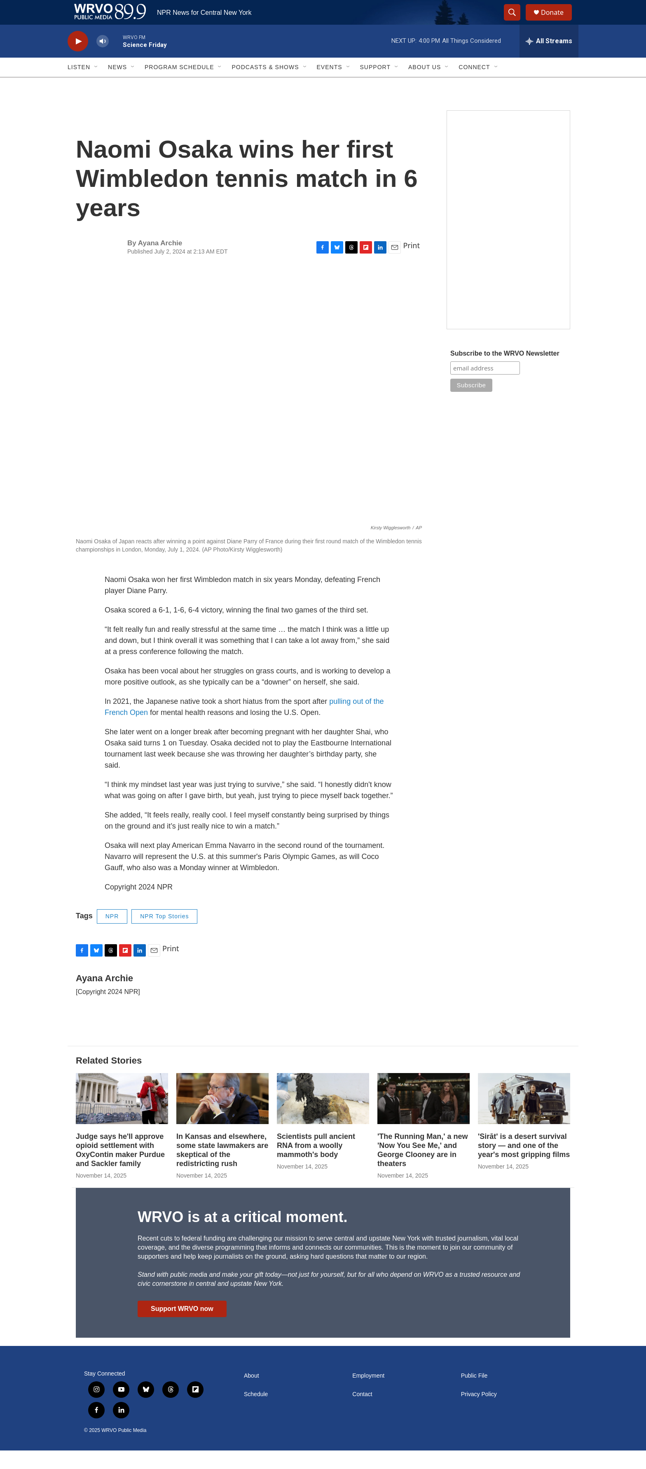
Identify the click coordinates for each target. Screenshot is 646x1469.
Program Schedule (179, 85)
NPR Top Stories (164, 934)
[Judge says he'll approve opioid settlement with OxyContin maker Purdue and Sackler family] (122, 1117)
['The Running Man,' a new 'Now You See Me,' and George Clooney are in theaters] (423, 1117)
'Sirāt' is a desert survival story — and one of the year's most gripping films (524, 1164)
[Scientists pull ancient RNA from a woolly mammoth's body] (323, 1117)
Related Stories (109, 1079)
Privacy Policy (479, 1413)
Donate (557, 21)
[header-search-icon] (516, 22)
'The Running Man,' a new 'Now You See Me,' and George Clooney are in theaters (422, 1168)
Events (329, 85)
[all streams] (549, 59)
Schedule (256, 1413)
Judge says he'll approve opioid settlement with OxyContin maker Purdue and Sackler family (120, 1168)
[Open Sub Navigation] (96, 85)
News (117, 85)
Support (375, 85)
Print (411, 264)
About (251, 1394)
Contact (362, 1413)
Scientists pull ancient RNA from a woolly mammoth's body (316, 1164)
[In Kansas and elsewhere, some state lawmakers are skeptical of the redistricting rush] (222, 1117)
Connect (474, 85)
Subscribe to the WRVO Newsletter (504, 371)
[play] (77, 60)
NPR (112, 934)
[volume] (103, 60)
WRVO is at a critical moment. (242, 1235)
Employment (368, 1394)
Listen (79, 85)
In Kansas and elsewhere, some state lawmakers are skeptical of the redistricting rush (222, 1168)
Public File (474, 1394)
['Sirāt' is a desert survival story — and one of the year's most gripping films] (524, 1117)
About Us (424, 85)
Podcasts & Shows (265, 85)
